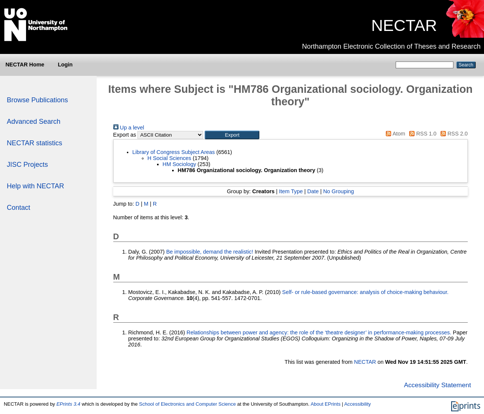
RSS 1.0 (421, 134)
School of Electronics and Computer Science (187, 404)
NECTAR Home (24, 65)
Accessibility (357, 404)
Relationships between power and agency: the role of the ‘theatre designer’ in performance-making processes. (319, 332)
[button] (232, 135)
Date (313, 191)
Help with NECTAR (35, 186)
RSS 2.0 (453, 134)
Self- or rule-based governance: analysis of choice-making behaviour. (365, 292)
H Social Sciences (169, 158)
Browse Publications (37, 100)
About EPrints (326, 404)
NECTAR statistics (34, 143)
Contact (18, 207)
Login (65, 65)
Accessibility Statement (437, 385)
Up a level (128, 128)
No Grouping (338, 191)
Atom (394, 134)
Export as (124, 135)
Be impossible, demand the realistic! (209, 252)
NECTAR (404, 25)
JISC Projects (27, 164)
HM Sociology (179, 164)
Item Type (291, 191)
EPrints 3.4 (68, 404)
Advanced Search (33, 121)
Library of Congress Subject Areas (174, 152)
